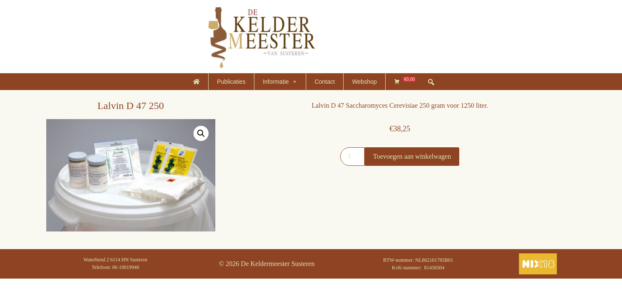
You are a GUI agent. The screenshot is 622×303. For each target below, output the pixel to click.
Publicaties (231, 81)
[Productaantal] (352, 156)
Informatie (280, 81)
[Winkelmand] (405, 81)
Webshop (364, 81)
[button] (201, 133)
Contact (325, 81)
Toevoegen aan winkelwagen (412, 156)
